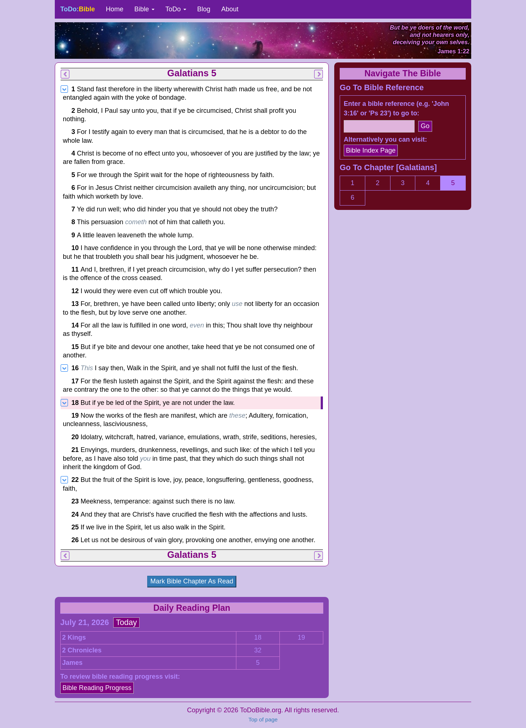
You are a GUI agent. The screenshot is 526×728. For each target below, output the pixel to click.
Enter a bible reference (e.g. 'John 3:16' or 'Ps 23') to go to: (396, 108)
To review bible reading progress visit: (120, 676)
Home (114, 9)
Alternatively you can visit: (385, 139)
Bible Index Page (371, 150)
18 (258, 637)
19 (301, 637)
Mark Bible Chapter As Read (191, 581)
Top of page (263, 719)
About (230, 9)
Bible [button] (144, 9)
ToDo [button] (175, 9)
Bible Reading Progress (97, 687)
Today (126, 622)
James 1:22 (453, 51)
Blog (203, 9)
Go (425, 126)
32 (258, 650)
